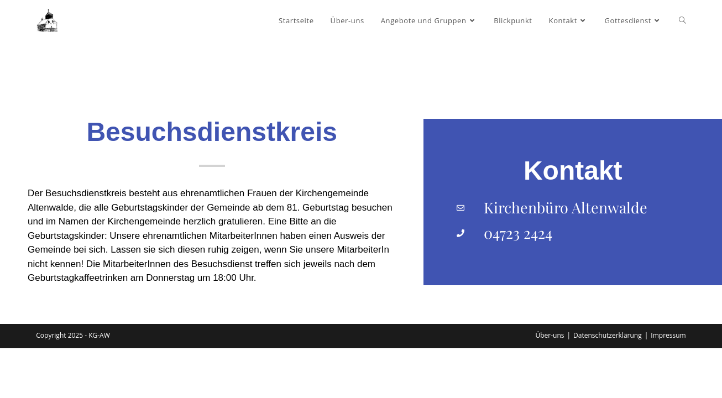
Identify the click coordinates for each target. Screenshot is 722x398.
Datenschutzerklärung (607, 385)
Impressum (668, 385)
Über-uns (549, 385)
